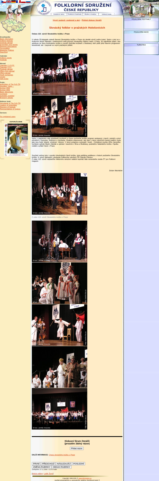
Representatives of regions (10, 109)
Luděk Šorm (48, 474)
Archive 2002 (5, 88)
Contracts (3, 94)
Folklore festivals (6, 41)
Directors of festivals (8, 107)
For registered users (7, 116)
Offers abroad (5, 73)
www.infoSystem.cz (85, 478)
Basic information (6, 39)
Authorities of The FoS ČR (10, 84)
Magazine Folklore (7, 50)
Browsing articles (6, 98)
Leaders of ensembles (8, 105)
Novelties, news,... (7, 86)
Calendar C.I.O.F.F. (7, 65)
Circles (2, 77)
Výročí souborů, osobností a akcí (66, 20)
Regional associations (8, 46)
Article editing (37, 474)
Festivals (3, 60)
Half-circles (4, 79)
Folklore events (6, 58)
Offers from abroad (7, 71)
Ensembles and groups (9, 44)
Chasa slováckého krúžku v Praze (62, 455)
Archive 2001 (5, 90)
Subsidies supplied (7, 96)
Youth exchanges (6, 75)
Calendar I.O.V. (6, 67)
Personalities (5, 48)
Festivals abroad (6, 43)
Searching (4, 52)
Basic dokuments (6, 92)
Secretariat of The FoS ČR (10, 103)
